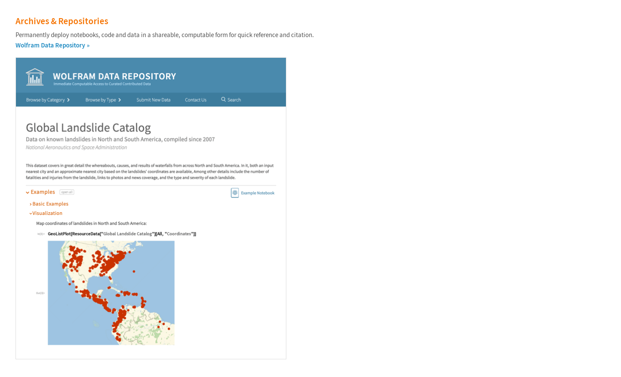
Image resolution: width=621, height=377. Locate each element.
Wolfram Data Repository (50, 45)
